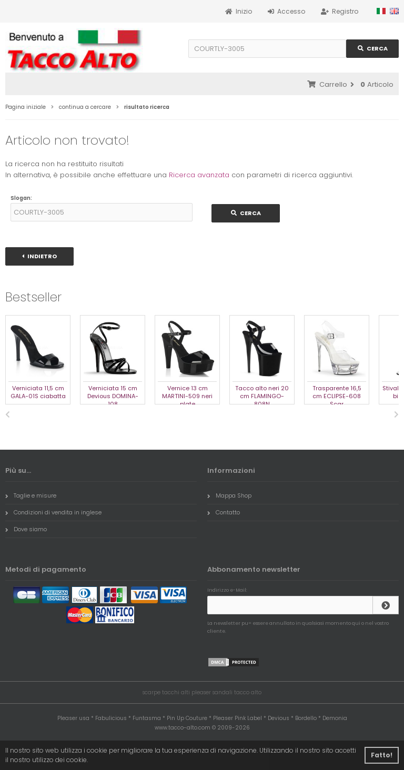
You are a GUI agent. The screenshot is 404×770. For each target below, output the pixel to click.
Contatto (223, 512)
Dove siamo (26, 529)
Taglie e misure (30, 495)
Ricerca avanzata (199, 175)
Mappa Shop (229, 495)
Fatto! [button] (381, 755)
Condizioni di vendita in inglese (53, 512)
